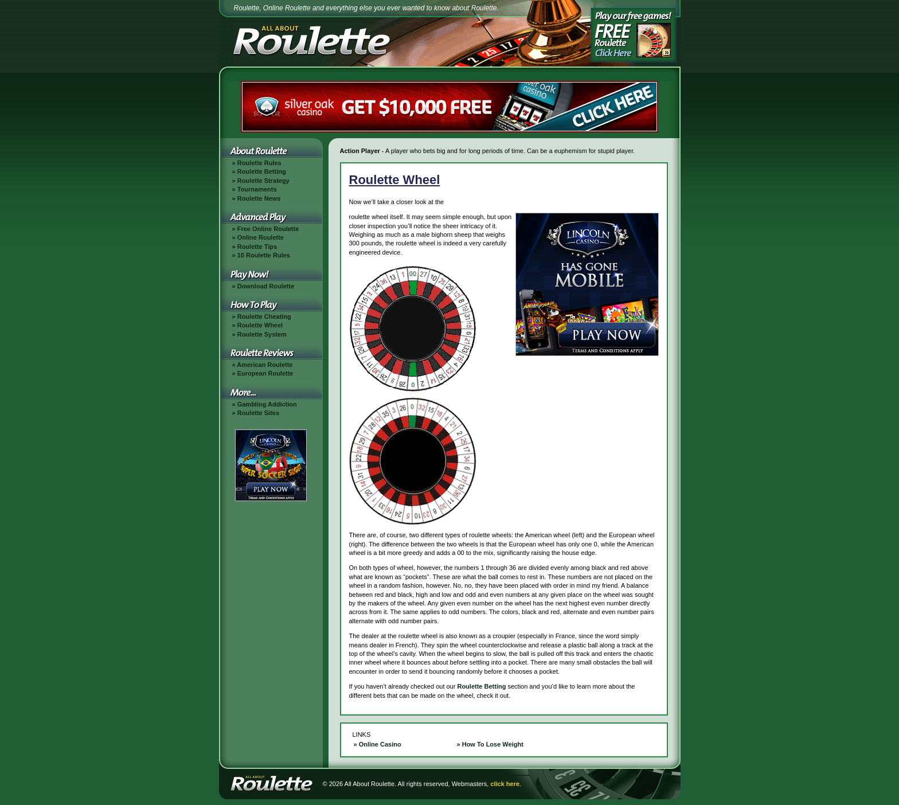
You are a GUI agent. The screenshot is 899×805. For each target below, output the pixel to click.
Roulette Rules (259, 162)
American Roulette (264, 364)
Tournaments (257, 189)
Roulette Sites (258, 412)
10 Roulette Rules (263, 255)
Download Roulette (266, 286)
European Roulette (265, 373)
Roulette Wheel (260, 325)
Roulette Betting (261, 171)
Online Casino (380, 744)
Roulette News (259, 198)
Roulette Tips (257, 246)
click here (504, 783)
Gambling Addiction (267, 404)
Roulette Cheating (264, 316)
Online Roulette (260, 237)
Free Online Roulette (268, 228)
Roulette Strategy (263, 180)
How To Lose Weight (492, 744)
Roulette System (262, 334)
